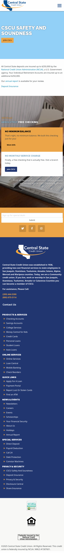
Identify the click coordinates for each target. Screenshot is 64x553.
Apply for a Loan (14, 381)
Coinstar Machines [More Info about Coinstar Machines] (15, 461)
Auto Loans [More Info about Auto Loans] (11, 349)
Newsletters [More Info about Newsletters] (11, 403)
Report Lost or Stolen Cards (19, 390)
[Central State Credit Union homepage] (13, 5)
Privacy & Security (14, 479)
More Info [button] (11, 145)
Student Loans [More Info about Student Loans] (13, 345)
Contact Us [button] (9, 304)
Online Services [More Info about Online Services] (13, 358)
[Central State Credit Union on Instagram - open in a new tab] (41, 228)
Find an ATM (12, 394)
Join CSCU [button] (11, 169)
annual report (11, 81)
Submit (32, 220)
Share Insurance (13, 488)
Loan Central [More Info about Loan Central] (12, 363)
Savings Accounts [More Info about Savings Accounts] (14, 323)
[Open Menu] (60, 5)
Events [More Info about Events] (9, 412)
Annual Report (13, 434)
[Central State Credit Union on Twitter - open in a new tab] (22, 228)
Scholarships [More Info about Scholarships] (12, 417)
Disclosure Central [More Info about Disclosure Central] (14, 484)
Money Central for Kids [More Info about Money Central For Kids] (17, 332)
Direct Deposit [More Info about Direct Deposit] (13, 443)
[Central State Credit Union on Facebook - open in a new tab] (32, 228)
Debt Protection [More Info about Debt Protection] (13, 457)
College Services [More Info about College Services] (13, 327)
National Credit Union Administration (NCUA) (22, 69)
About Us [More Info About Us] (10, 425)
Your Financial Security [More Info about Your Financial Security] (16, 421)
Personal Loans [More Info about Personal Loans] (13, 341)
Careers (9, 408)
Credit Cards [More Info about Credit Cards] (12, 336)
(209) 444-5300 (9, 294)
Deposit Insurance (9, 86)
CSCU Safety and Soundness (19, 470)
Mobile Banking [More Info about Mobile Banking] (13, 367)
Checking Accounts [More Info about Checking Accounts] (15, 318)
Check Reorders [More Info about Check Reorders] (13, 372)
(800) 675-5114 (9, 297)
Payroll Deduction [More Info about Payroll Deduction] (14, 448)
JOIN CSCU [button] (7, 40)
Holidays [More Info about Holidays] (10, 430)
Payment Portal (13, 385)
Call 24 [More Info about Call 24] (9, 452)
